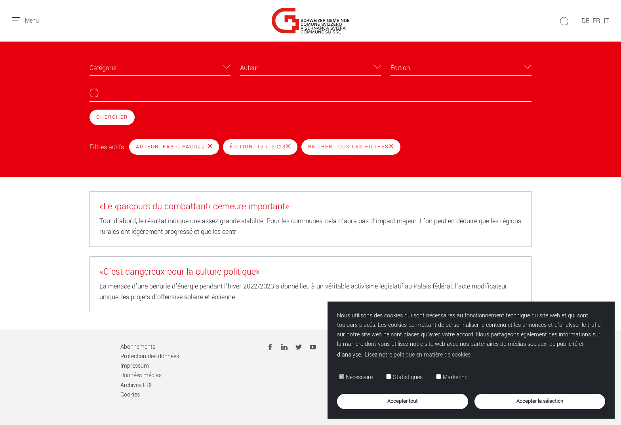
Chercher (112, 117)
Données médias (141, 375)
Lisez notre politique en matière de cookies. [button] (418, 355)
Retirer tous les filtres (351, 146)
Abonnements (137, 347)
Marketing (452, 377)
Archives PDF (136, 385)
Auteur (249, 67)
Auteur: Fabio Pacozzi (174, 146)
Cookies (130, 395)
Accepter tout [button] (402, 401)
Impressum (134, 366)
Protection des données (149, 356)
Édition (400, 67)
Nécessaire (356, 377)
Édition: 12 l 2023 (260, 146)
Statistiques (404, 377)
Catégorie (103, 67)
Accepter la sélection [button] (539, 401)
